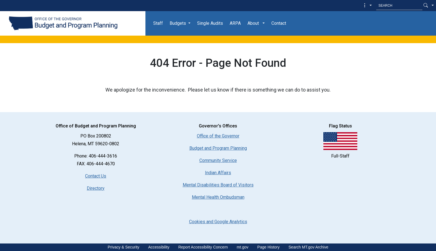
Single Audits (210, 23)
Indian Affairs (218, 172)
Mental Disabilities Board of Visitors (218, 185)
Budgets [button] (178, 23)
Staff (158, 23)
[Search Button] (425, 5)
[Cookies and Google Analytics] (218, 221)
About (253, 23)
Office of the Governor (218, 136)
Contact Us (95, 176)
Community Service (218, 160)
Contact (278, 23)
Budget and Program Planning (218, 148)
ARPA (235, 23)
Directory (96, 188)
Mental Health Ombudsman (218, 197)
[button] (367, 5)
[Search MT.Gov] (399, 5)
